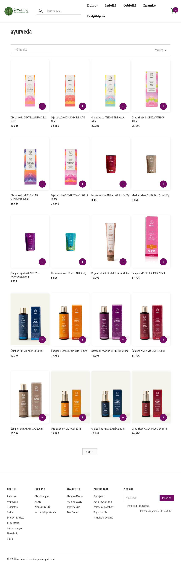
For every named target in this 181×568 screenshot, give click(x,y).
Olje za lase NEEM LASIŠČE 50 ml (108, 428)
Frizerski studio (74, 501)
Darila (10, 538)
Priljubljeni (96, 16)
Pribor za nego (14, 528)
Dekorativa (12, 507)
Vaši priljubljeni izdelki (46, 512)
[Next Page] (89, 451)
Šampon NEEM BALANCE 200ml (27, 351)
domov (92, 6)
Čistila (10, 512)
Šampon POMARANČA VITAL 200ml (69, 351)
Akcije (38, 501)
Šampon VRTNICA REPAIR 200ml (148, 273)
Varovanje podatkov (103, 507)
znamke (149, 6)
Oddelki (129, 6)
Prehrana (11, 496)
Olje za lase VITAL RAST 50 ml (66, 428)
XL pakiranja (13, 523)
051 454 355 (166, 511)
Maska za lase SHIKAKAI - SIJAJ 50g (150, 195)
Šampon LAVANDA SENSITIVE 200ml (109, 351)
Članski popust (42, 496)
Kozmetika (12, 501)
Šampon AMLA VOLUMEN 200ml (148, 351)
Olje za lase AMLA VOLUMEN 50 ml (149, 428)
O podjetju (99, 496)
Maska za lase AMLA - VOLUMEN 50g (110, 195)
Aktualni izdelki (42, 507)
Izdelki (110, 6)
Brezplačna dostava (103, 517)
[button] (160, 50)
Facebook (144, 505)
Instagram (132, 505)
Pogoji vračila (100, 512)
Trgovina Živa (73, 507)
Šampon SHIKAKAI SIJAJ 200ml (27, 428)
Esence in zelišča (15, 517)
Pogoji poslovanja (103, 501)
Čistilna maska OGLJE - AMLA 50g (68, 273)
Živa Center (72, 512)
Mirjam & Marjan (75, 496)
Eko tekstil (12, 533)
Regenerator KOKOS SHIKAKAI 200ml (110, 273)
